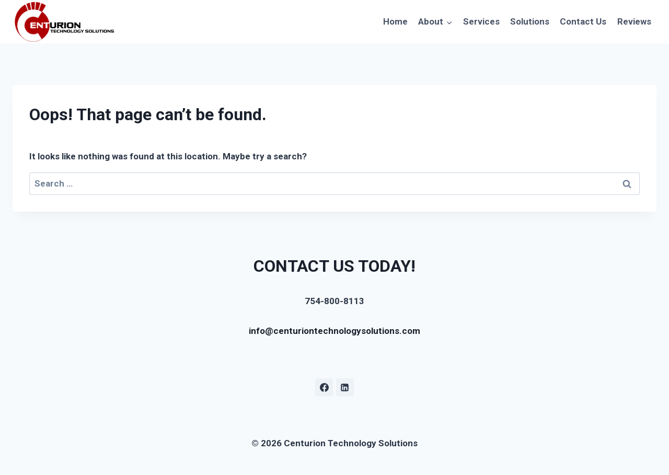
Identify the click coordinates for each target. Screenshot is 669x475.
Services (481, 21)
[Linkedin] (345, 387)
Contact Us (583, 21)
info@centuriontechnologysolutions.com (334, 331)
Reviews (634, 21)
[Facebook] (324, 387)
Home (395, 21)
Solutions (529, 21)
